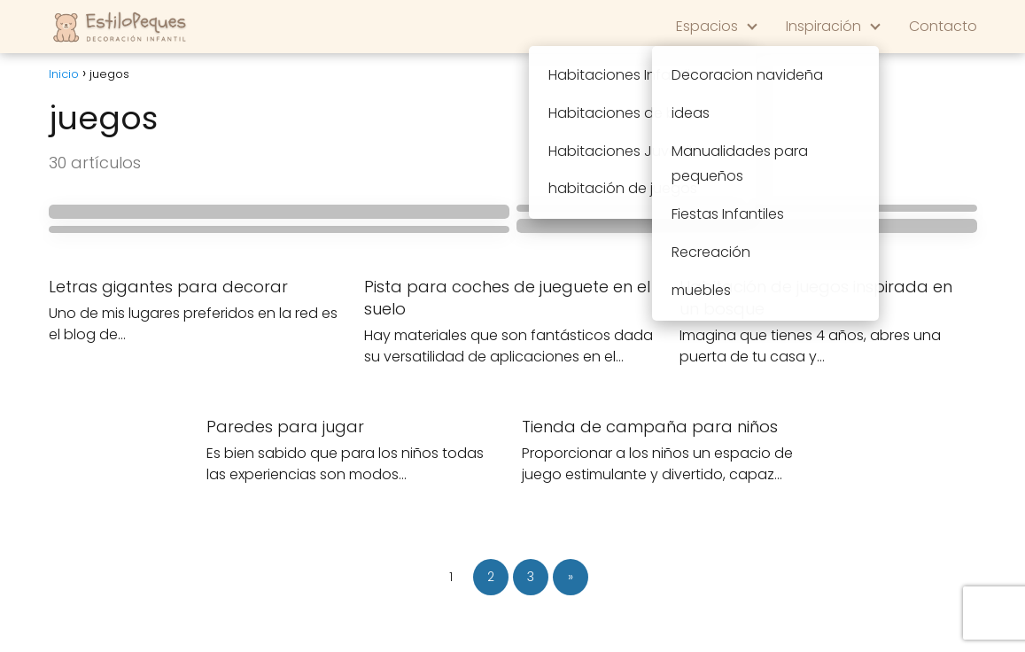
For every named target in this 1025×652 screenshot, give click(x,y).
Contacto (943, 26)
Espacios (707, 26)
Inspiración (823, 26)
